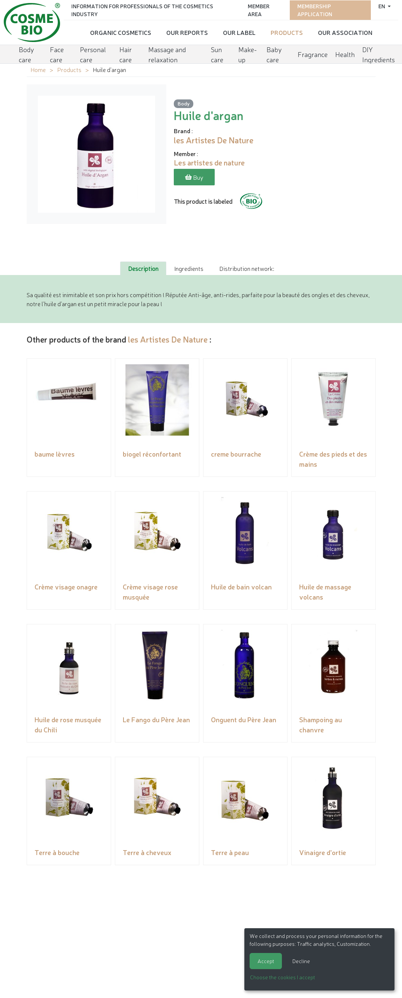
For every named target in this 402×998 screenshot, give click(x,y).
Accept (265, 960)
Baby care (274, 53)
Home (38, 69)
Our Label (239, 32)
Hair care (125, 53)
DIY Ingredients (378, 53)
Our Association (345, 32)
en (382, 5)
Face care (57, 53)
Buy (194, 177)
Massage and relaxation (167, 53)
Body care (26, 53)
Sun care (217, 53)
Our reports (187, 32)
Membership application (314, 9)
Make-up (247, 53)
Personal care (93, 53)
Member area (259, 9)
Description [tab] (143, 268)
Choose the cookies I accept (282, 977)
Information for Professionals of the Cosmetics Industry (142, 9)
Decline (301, 960)
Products (287, 32)
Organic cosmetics (120, 32)
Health (345, 53)
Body (184, 104)
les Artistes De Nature (168, 339)
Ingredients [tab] (188, 268)
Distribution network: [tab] (246, 268)
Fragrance (313, 53)
